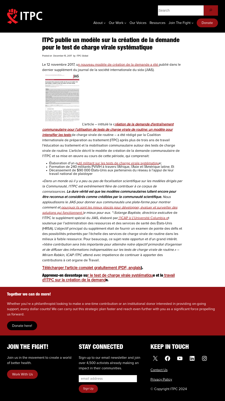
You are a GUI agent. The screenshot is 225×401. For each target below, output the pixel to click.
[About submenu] (105, 23)
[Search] (211, 10)
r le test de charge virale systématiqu (120, 275)
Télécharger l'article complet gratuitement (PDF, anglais (91, 268)
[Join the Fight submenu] (192, 23)
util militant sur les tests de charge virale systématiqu (118, 163)
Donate (207, 23)
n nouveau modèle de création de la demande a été (118, 64)
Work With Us (22, 374)
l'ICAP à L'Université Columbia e (143, 218)
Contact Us (159, 370)
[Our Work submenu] (125, 23)
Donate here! (22, 326)
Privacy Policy (161, 379)
